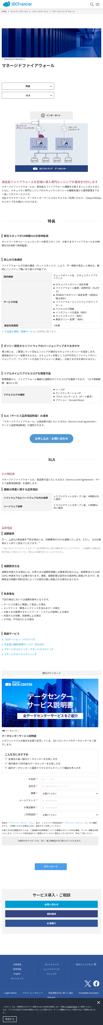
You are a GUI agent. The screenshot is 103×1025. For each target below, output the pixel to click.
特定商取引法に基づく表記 (61, 993)
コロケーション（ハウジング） (20, 639)
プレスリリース (51, 964)
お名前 (32, 779)
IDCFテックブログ (86, 964)
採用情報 (17, 969)
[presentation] (50, 853)
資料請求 (51, 914)
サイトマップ (17, 978)
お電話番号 (29, 807)
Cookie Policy (71, 1007)
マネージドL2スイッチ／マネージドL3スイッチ (29, 649)
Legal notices (11, 993)
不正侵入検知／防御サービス (20, 331)
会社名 (32, 786)
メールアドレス (27, 800)
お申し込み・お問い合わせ (51, 438)
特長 (28, 86)
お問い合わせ (51, 904)
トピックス (51, 974)
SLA (28, 95)
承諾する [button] (9, 1019)
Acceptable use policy (88, 993)
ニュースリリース (51, 969)
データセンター (12, 730)
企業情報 (17, 964)
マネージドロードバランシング (20, 654)
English (17, 974)
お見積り (51, 923)
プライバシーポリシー (21, 822)
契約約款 (51, 998)
